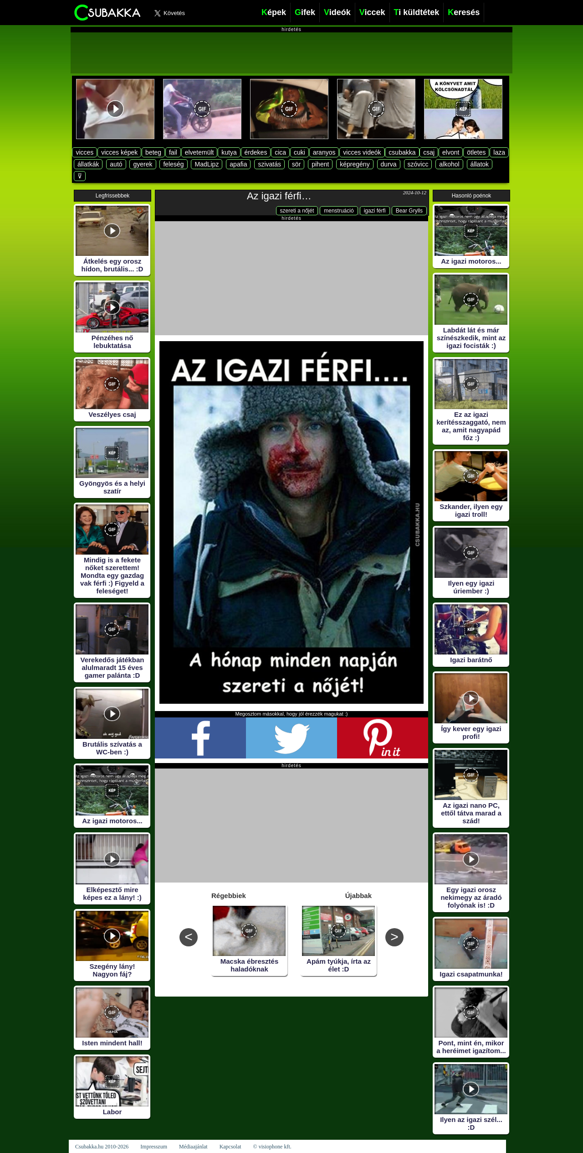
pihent (320, 164)
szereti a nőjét (297, 211)
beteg (153, 152)
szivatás (269, 164)
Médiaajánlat (193, 1146)
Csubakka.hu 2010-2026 (101, 1146)
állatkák (88, 164)
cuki (299, 152)
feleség (173, 164)
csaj (429, 152)
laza (499, 152)
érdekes (256, 152)
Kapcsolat (230, 1146)
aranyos (324, 152)
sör (296, 164)
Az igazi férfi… (279, 196)
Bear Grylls (409, 211)
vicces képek (119, 152)
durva (389, 164)
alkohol (449, 164)
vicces (84, 152)
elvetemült (199, 152)
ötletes (476, 152)
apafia (238, 164)
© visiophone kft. (272, 1146)
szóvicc (418, 164)
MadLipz (206, 164)
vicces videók (362, 152)
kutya (228, 152)
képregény (354, 164)
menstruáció (338, 211)
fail (173, 152)
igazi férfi (375, 211)
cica (280, 152)
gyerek (142, 164)
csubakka (402, 152)
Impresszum (153, 1146)
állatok (479, 164)
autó (116, 164)
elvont (450, 152)
